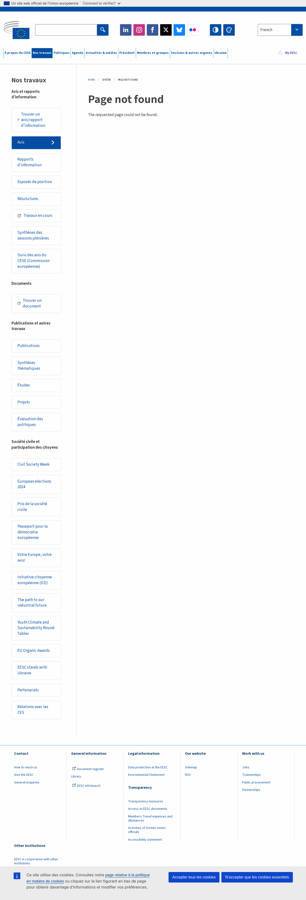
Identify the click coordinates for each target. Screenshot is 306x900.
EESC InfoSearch (86, 785)
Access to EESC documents (147, 808)
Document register (88, 769)
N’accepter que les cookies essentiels (257, 877)
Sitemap (191, 767)
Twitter (166, 30)
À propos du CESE (18, 52)
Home (91, 80)
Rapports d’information (29, 162)
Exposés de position (34, 182)
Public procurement (256, 782)
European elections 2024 (34, 484)
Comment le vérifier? (101, 3)
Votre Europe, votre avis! (34, 557)
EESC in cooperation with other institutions (36, 861)
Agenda (77, 52)
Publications (28, 346)
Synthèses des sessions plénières (33, 235)
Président (127, 52)
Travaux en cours (34, 215)
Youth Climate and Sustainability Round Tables (36, 628)
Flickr (192, 30)
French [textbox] (266, 30)
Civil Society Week (33, 464)
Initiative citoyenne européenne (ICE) (34, 580)
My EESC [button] (291, 53)
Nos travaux (42, 52)
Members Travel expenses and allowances (150, 818)
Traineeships (251, 774)
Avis (20, 142)
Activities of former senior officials (147, 830)
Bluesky (179, 30)
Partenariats (28, 690)
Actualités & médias (101, 52)
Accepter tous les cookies (194, 877)
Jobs (245, 767)
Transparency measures (145, 801)
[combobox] (280, 30)
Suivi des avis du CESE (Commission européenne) (33, 260)
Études (23, 385)
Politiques (62, 52)
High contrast (215, 30)
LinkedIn (125, 30)
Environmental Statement (146, 774)
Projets (23, 402)
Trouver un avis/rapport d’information (31, 120)
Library (76, 776)
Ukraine (220, 52)
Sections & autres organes (191, 52)
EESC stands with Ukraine (32, 670)
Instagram (139, 30)
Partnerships (251, 790)
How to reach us (25, 767)
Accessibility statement (145, 839)
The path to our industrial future (32, 603)
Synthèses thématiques (28, 365)
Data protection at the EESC (148, 767)
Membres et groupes (153, 52)
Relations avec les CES (32, 710)
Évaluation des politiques (30, 422)
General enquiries (26, 782)
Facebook (152, 30)
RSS (188, 774)
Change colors (229, 30)
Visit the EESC (23, 774)
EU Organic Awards (33, 651)
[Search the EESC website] (66, 30)
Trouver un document (29, 303)
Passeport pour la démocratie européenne (32, 532)
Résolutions (27, 199)
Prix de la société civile (32, 507)
